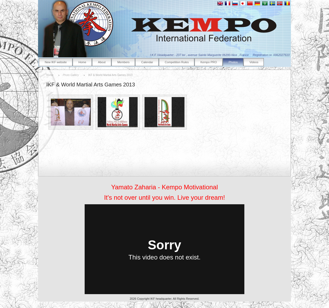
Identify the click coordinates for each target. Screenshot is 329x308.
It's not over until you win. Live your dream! (164, 197)
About (102, 62)
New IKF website (56, 62)
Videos (253, 62)
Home (82, 62)
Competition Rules (177, 62)
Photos (233, 62)
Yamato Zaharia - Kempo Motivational (164, 187)
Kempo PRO (208, 62)
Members (123, 62)
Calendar (147, 62)
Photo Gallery (71, 75)
